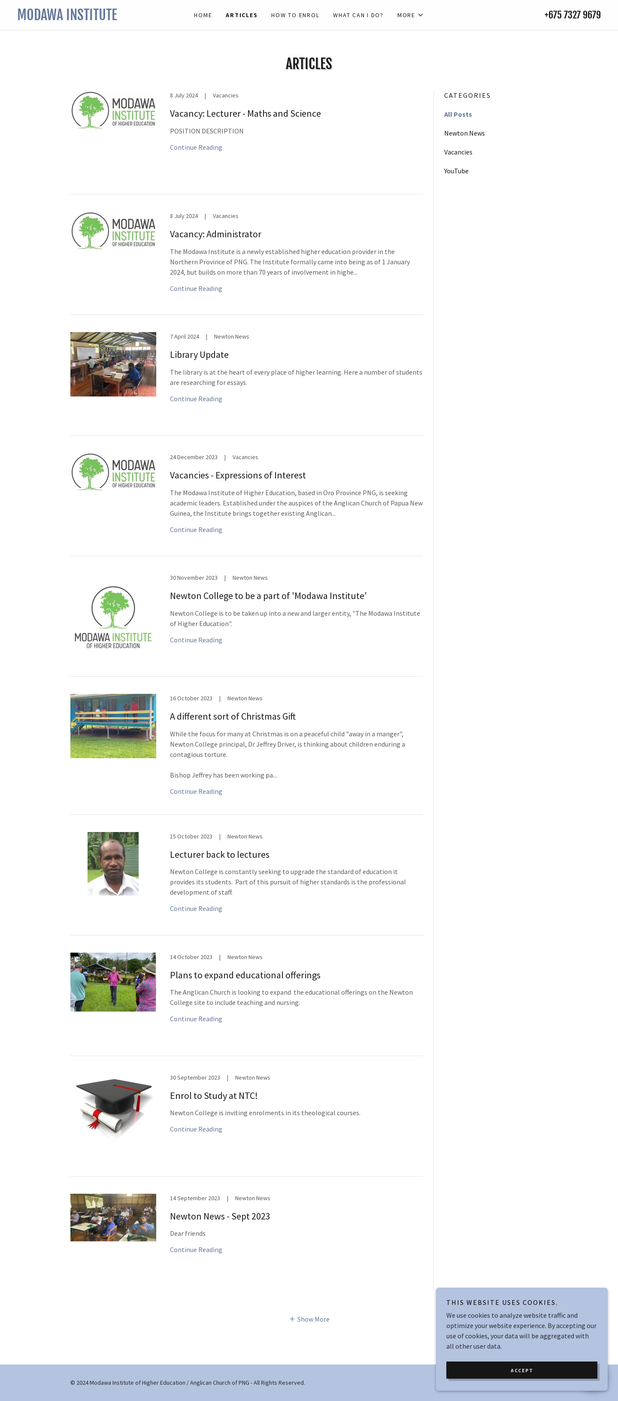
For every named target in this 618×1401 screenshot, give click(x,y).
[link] (90, 17)
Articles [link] (242, 15)
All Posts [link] (458, 114)
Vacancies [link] (458, 152)
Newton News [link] (464, 133)
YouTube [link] (456, 170)
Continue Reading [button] (196, 147)
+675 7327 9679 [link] (573, 15)
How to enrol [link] (295, 15)
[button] (410, 15)
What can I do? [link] (358, 15)
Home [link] (203, 15)
